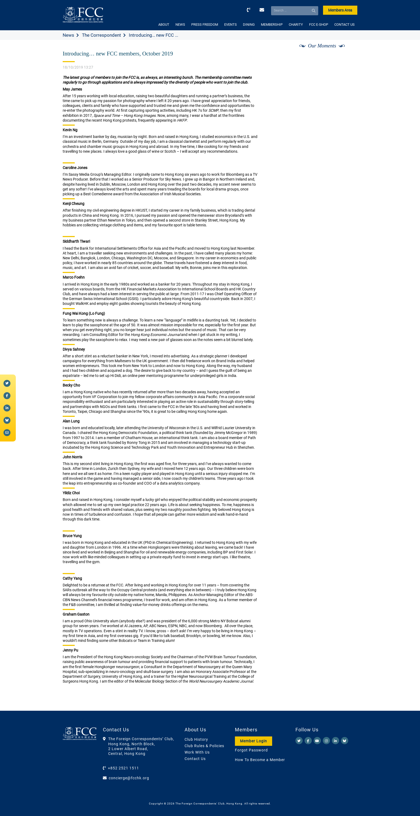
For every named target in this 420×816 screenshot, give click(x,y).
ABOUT (163, 25)
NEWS (180, 25)
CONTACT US (344, 25)
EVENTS (230, 25)
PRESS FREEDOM (204, 25)
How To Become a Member (260, 760)
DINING (249, 25)
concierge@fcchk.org (129, 778)
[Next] (347, 52)
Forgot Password (251, 750)
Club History (196, 739)
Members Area (340, 10)
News (68, 35)
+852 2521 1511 (123, 768)
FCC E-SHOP (318, 25)
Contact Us (195, 759)
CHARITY (296, 25)
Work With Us (197, 752)
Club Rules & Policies (204, 746)
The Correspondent (101, 35)
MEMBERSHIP (272, 25)
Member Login (253, 741)
